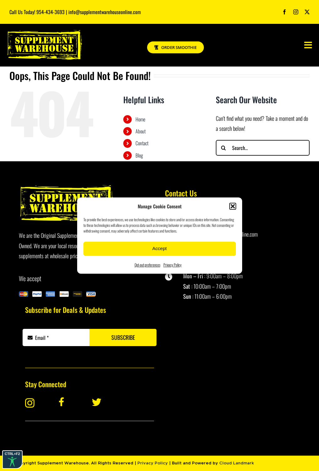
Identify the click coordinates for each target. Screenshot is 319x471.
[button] (233, 206)
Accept (159, 248)
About (141, 131)
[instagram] (295, 11)
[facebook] (284, 11)
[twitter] (307, 11)
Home (140, 119)
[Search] (223, 148)
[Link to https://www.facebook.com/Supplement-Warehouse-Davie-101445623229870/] (70, 402)
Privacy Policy (172, 264)
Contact (142, 143)
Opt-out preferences (147, 264)
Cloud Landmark (236, 463)
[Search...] (263, 148)
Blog (139, 155)
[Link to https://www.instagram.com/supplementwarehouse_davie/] (36, 403)
